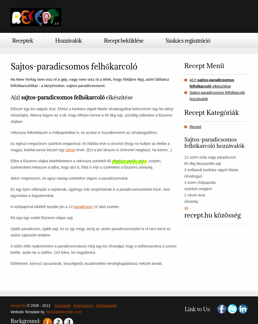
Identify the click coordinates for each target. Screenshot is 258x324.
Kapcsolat (62, 305)
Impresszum (83, 305)
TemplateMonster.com (64, 312)
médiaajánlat (106, 305)
